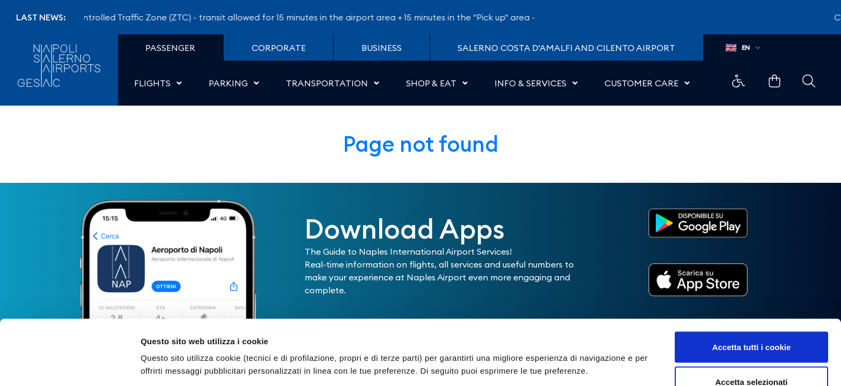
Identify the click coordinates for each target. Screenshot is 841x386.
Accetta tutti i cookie (751, 287)
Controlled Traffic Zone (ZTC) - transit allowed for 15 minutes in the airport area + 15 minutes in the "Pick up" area (305, 17)
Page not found (420, 144)
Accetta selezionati (751, 322)
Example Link (738, 81)
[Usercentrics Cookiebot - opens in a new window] (69, 365)
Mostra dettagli (564, 345)
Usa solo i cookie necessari (751, 357)
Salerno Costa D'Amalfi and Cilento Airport (566, 47)
